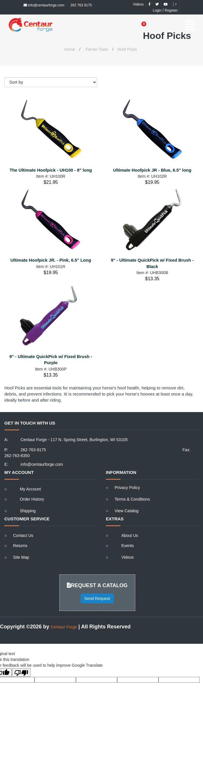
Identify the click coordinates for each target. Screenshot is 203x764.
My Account (30, 489)
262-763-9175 (33, 449)
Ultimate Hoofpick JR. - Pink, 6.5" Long (50, 260)
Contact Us (23, 535)
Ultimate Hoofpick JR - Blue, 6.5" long (152, 170)
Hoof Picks (127, 49)
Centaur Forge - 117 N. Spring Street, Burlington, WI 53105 (74, 439)
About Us (129, 535)
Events (127, 545)
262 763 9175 (81, 5)
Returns (20, 545)
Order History (32, 499)
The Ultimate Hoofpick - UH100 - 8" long (51, 170)
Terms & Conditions (132, 499)
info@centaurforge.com (44, 5)
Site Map (21, 557)
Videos (138, 4)
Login (157, 10)
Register (171, 10)
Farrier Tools (97, 49)
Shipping (28, 510)
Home (69, 49)
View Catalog (126, 510)
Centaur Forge (64, 627)
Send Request (97, 598)
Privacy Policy (127, 487)
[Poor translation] (21, 672)
